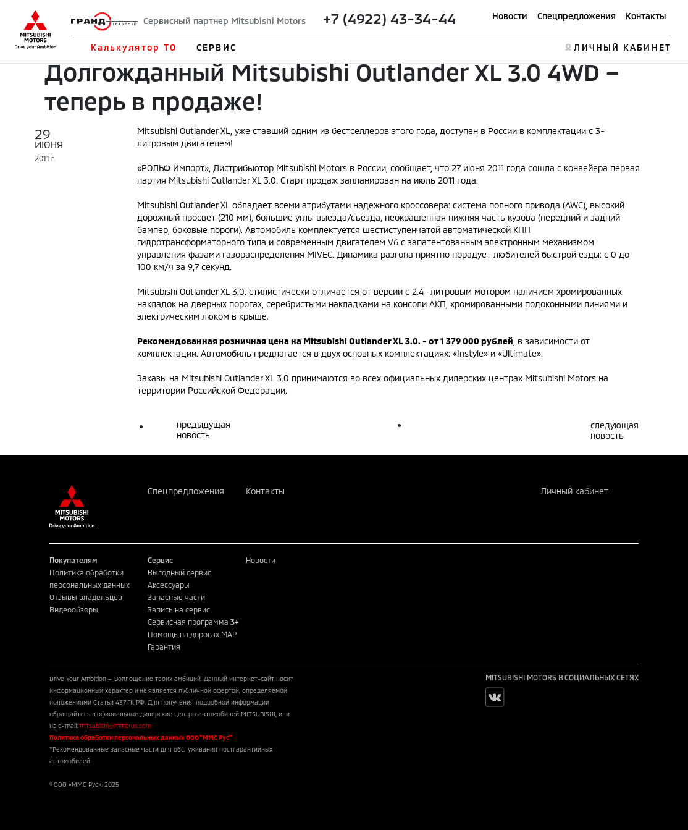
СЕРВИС (216, 47)
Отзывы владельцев (85, 597)
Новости (509, 16)
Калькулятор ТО (134, 47)
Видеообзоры (73, 609)
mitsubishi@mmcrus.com (115, 725)
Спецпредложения (576, 16)
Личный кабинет (574, 491)
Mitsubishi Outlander (347, 341)
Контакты (646, 16)
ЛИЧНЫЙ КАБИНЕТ (622, 47)
